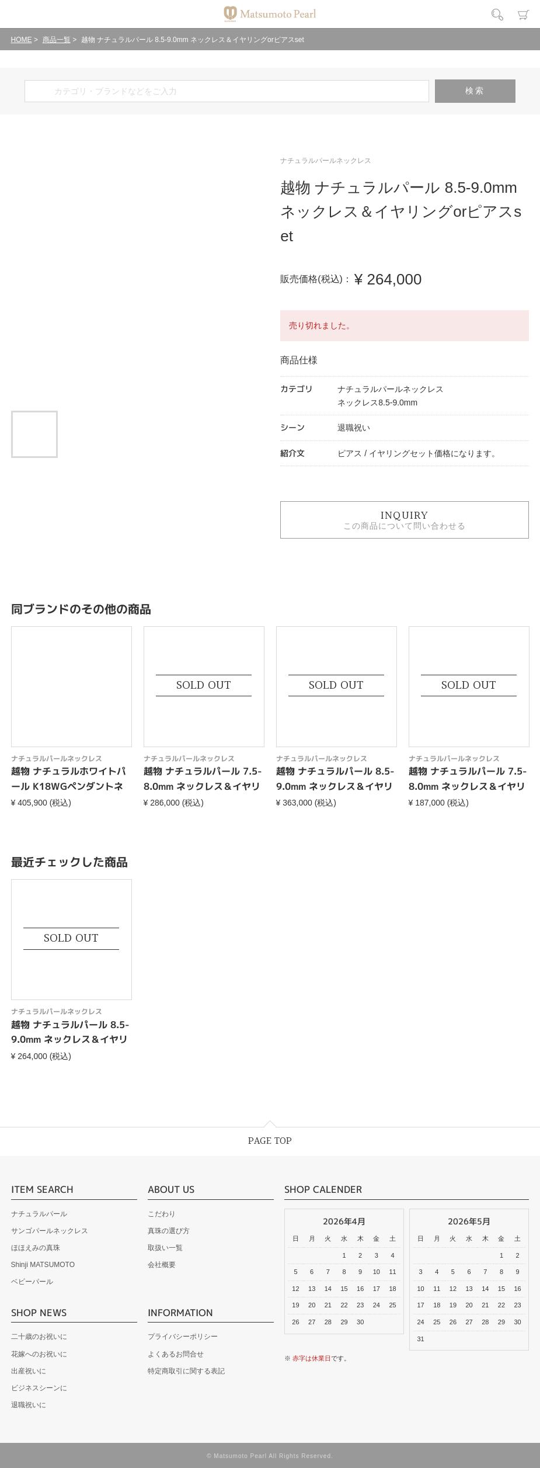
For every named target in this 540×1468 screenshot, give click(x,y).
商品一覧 (57, 40)
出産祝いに (28, 1371)
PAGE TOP (270, 1141)
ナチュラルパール (39, 1214)
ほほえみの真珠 (35, 1248)
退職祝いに (28, 1405)
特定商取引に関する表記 (186, 1371)
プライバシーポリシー (183, 1336)
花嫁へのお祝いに (39, 1354)
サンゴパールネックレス (49, 1231)
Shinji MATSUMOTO (43, 1265)
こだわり (162, 1214)
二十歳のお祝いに (39, 1336)
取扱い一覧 (165, 1248)
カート (523, 14)
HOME (21, 40)
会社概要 (162, 1265)
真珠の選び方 (169, 1231)
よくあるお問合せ (176, 1354)
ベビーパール (32, 1282)
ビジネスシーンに (39, 1388)
